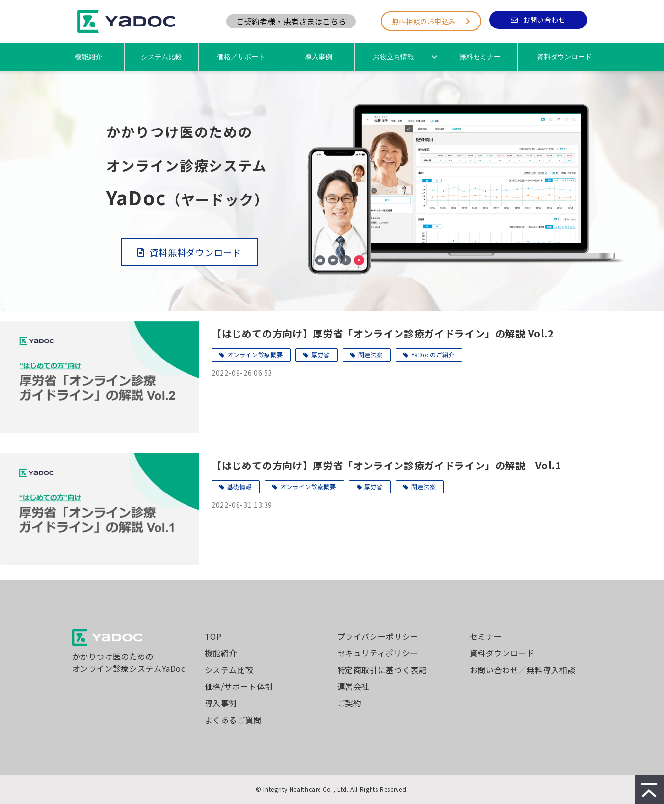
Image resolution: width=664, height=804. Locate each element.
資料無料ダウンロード (195, 252)
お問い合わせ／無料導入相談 (523, 669)
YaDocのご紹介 (433, 354)
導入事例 (318, 57)
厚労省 (320, 354)
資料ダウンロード (564, 57)
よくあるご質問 (233, 720)
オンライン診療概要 (255, 354)
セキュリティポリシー (377, 653)
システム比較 (161, 57)
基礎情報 (239, 486)
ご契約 (349, 703)
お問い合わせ (544, 20)
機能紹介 (88, 57)
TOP (213, 636)
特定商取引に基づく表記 (382, 669)
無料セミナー (480, 57)
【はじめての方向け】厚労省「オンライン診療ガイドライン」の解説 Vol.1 (386, 465)
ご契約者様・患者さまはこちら (291, 21)
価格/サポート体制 (239, 686)
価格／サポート (241, 57)
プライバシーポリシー (378, 636)
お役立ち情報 (393, 57)
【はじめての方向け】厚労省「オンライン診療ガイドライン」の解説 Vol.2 (383, 333)
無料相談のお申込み (424, 21)
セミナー (486, 636)
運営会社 (353, 686)
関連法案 (370, 354)
